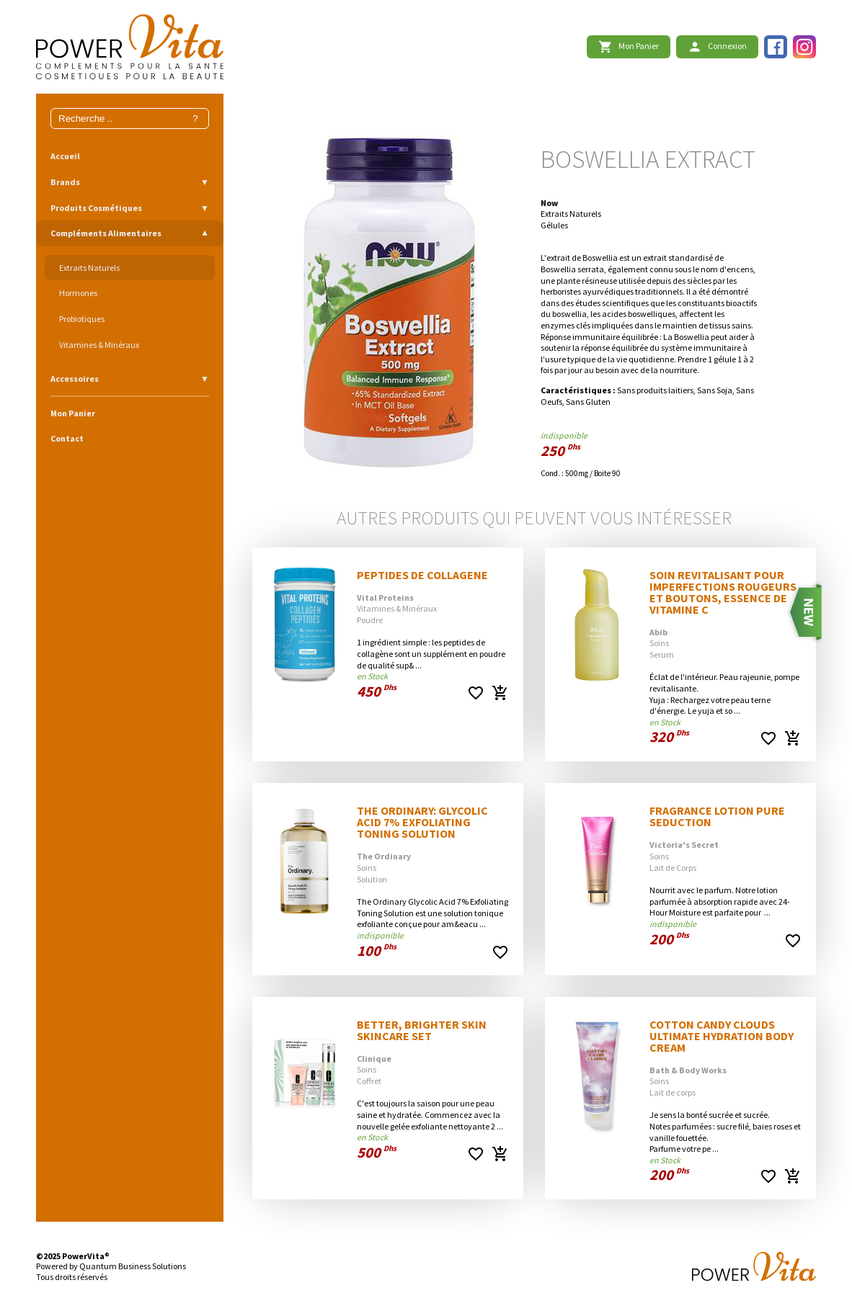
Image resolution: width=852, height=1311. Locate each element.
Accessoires (74, 378)
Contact (67, 438)
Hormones (78, 292)
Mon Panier (72, 413)
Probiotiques (82, 318)
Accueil (65, 156)
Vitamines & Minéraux (99, 344)
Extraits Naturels (89, 267)
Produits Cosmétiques (96, 207)
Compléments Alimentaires (105, 233)
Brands (65, 181)
